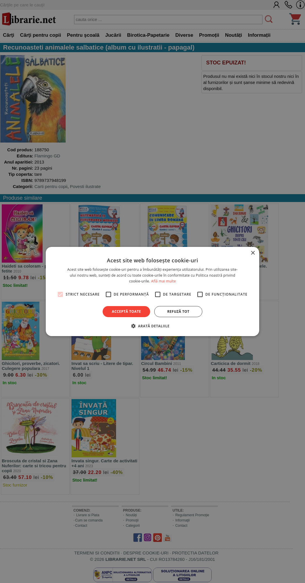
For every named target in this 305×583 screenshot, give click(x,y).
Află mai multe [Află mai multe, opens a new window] (163, 281)
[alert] (152, 291)
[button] (152, 326)
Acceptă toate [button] (126, 311)
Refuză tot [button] (178, 311)
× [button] (252, 253)
